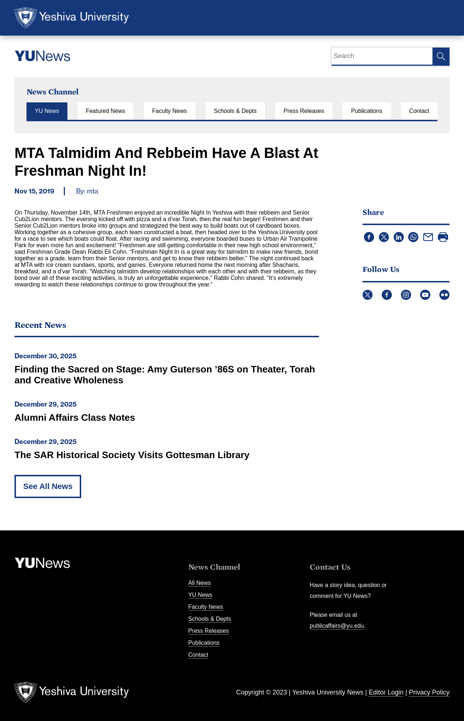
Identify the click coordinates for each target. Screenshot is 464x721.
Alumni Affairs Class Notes (74, 417)
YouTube (425, 295)
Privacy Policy (429, 692)
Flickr (444, 295)
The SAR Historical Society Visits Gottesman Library (131, 454)
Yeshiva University (71, 17)
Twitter (367, 295)
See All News (47, 486)
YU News (47, 111)
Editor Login (386, 692)
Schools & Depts (235, 111)
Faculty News (169, 111)
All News (199, 583)
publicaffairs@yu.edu (337, 626)
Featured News (105, 111)
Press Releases (303, 111)
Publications (366, 111)
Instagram (406, 295)
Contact (419, 111)
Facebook (387, 295)
